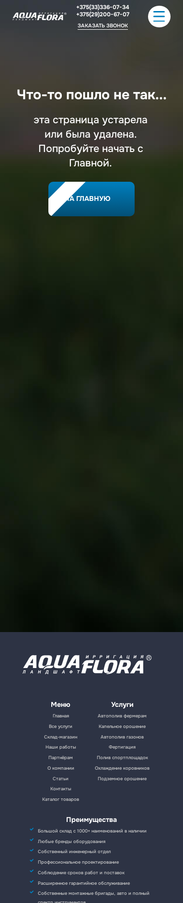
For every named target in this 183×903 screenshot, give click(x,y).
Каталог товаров (60, 799)
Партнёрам (60, 758)
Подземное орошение (122, 779)
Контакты (60, 789)
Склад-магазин (60, 737)
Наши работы (61, 747)
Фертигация (122, 747)
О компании (60, 768)
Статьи (61, 779)
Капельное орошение (122, 726)
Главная (61, 716)
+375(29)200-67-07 (102, 14)
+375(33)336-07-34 (102, 7)
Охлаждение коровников (122, 768)
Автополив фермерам (122, 716)
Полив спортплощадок (122, 758)
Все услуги (60, 726)
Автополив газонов (122, 737)
